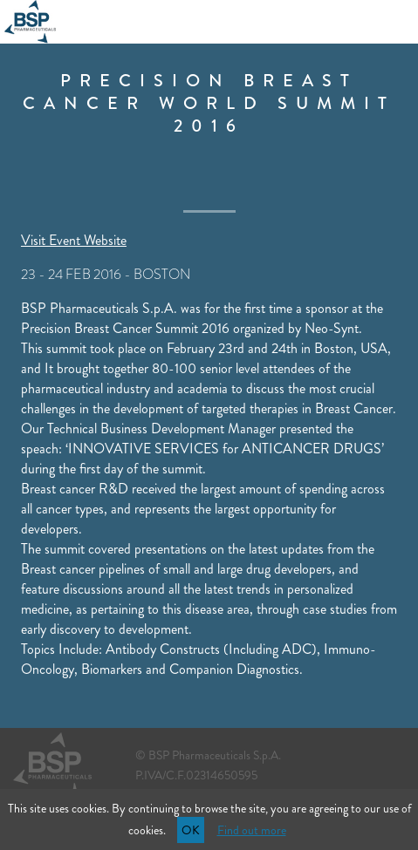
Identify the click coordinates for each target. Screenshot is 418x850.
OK (191, 830)
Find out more (251, 830)
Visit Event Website (74, 240)
